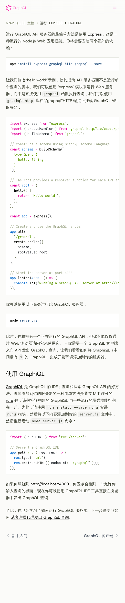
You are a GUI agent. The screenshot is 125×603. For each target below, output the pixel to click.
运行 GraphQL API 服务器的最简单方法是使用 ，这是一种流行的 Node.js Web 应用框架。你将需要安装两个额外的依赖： (61, 41)
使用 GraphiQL (29, 373)
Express (95, 34)
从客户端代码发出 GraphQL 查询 (40, 517)
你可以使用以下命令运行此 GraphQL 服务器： (46, 304)
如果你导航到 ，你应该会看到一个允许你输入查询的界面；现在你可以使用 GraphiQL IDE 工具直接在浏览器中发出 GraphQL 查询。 (62, 490)
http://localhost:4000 (50, 484)
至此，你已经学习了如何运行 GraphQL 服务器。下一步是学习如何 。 (62, 514)
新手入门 (16, 535)
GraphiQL (14, 386)
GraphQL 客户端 (101, 535)
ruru (9, 400)
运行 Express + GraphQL (61, 23)
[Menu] (114, 7)
